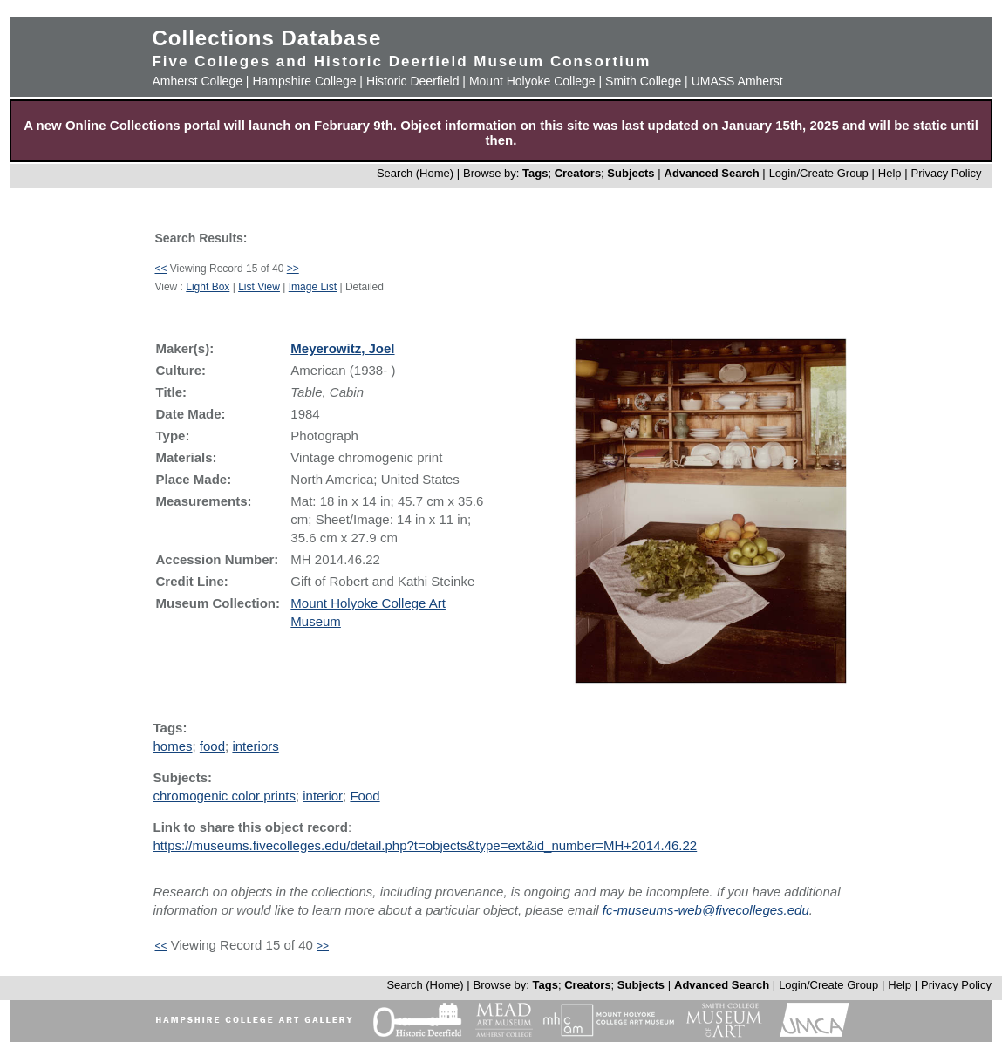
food (212, 746)
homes (172, 746)
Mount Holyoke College (532, 81)
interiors (255, 746)
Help (890, 173)
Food (364, 795)
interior (323, 795)
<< (160, 268)
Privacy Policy (946, 173)
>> (293, 268)
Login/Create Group (820, 173)
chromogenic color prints (224, 795)
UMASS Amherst (737, 81)
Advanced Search (712, 173)
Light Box (207, 287)
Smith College (643, 81)
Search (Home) (415, 173)
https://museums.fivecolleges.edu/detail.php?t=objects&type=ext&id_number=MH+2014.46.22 (425, 845)
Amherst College (197, 81)
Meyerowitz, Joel (342, 348)
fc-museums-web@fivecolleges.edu (706, 909)
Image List (313, 287)
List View (259, 287)
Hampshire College (304, 81)
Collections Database (266, 38)
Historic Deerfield (413, 81)
